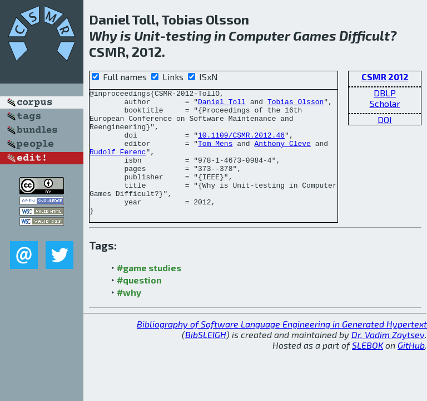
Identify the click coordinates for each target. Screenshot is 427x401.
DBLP (385, 92)
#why (129, 317)
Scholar (385, 103)
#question (139, 305)
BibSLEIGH (205, 359)
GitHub (411, 370)
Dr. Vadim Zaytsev (388, 359)
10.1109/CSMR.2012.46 (241, 145)
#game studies (149, 292)
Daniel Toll (222, 105)
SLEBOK (367, 370)
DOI (385, 119)
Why (103, 35)
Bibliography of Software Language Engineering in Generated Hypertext (282, 349)
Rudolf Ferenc (118, 165)
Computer (259, 35)
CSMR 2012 (385, 76)
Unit (147, 35)
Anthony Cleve (282, 155)
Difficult (364, 35)
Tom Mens (215, 155)
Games (314, 35)
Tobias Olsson (295, 105)
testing (188, 35)
